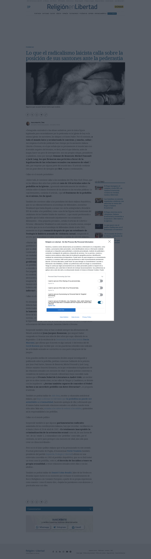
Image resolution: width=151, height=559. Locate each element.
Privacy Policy (86, 317)
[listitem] (75, 276)
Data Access (75, 317)
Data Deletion (64, 317)
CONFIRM (61, 310)
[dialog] (75, 279)
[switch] (100, 281)
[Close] (110, 242)
